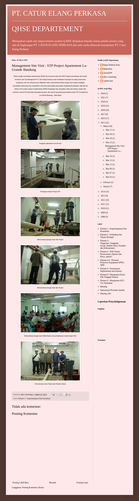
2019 (103, 106)
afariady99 (107, 73)
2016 (103, 118)
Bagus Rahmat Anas (111, 65)
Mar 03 (109, 177)
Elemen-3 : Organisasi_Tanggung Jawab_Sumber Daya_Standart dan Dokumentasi (113, 244)
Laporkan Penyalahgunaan (112, 301)
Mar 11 (109, 164)
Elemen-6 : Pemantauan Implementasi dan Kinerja (111, 269)
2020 (103, 102)
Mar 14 (109, 156)
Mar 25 (109, 142)
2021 (103, 97)
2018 (103, 110)
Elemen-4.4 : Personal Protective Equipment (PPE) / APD (112, 262)
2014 (103, 192)
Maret (106, 126)
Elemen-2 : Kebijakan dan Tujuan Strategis (111, 236)
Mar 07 (109, 173)
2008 (103, 217)
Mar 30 (109, 134)
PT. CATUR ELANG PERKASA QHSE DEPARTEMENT (69, 21)
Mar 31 (109, 130)
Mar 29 (109, 138)
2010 (103, 208)
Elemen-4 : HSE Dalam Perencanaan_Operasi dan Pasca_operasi (111, 254)
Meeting (103, 287)
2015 (103, 123)
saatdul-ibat (108, 81)
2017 (103, 114)
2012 (103, 200)
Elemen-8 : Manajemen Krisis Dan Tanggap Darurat (112, 276)
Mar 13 (109, 160)
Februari (107, 182)
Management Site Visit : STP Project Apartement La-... (115, 148)
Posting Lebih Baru (21, 483)
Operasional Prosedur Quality (112, 290)
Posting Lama (82, 483)
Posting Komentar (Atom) (33, 487)
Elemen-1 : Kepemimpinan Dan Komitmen (34, 398)
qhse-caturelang (109, 77)
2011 (103, 204)
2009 (103, 213)
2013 (103, 196)
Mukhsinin (107, 69)
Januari (106, 186)
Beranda (52, 483)
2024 (103, 93)
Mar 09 (109, 169)
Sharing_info (105, 293)
